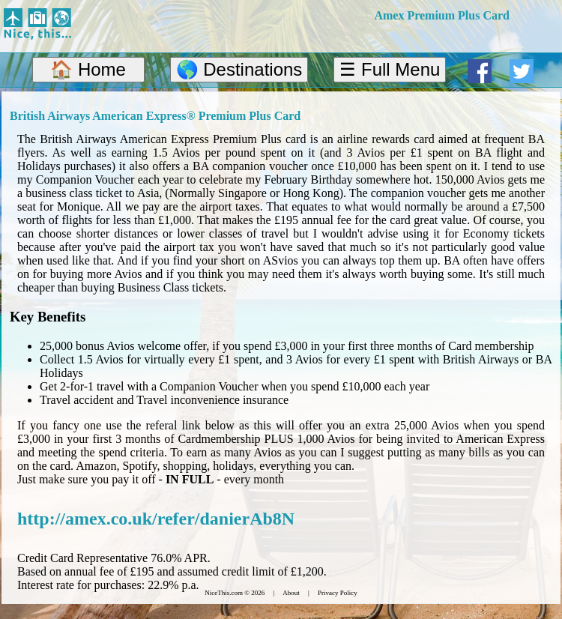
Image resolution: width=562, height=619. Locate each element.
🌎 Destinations (239, 69)
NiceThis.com (224, 593)
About (291, 593)
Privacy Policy (337, 593)
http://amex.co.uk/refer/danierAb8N (155, 518)
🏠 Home (88, 69)
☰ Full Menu (389, 69)
